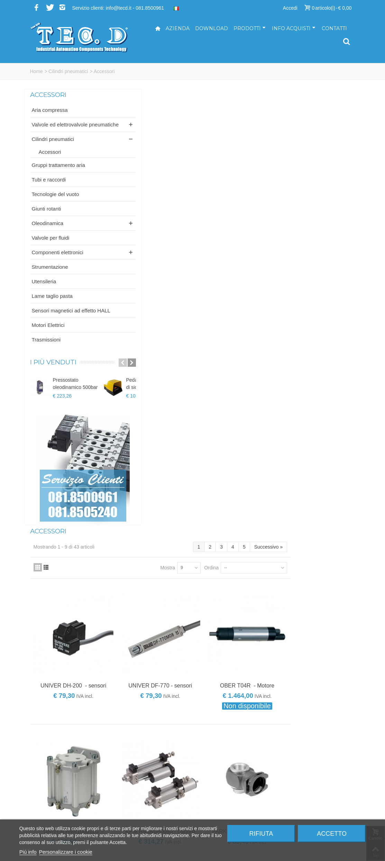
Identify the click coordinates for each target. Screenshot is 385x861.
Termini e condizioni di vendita (314, 812)
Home (36, 71)
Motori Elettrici (48, 340)
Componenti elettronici (57, 260)
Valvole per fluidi (51, 245)
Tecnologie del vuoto (55, 201)
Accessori (50, 159)
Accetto (332, 833)
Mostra (232, 129)
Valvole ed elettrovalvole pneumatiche (60, 128)
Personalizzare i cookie (65, 852)
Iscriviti (310, 698)
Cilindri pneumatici (68, 71)
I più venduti (53, 377)
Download (211, 28)
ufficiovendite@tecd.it (221, 804)
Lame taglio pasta (52, 303)
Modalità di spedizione (306, 804)
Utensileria (44, 289)
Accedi (290, 8)
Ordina (275, 129)
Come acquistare (300, 790)
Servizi (289, 782)
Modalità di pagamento (306, 797)
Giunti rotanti (46, 216)
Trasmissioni (46, 354)
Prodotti (249, 28)
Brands (128, 582)
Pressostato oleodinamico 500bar (75, 398)
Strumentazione (50, 274)
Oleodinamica (48, 230)
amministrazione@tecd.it (224, 790)
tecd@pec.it (210, 782)
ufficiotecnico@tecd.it (221, 797)
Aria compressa (50, 110)
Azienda (178, 28)
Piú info (28, 852)
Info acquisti (293, 28)
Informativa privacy (302, 819)
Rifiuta (261, 833)
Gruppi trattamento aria (58, 172)
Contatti (334, 28)
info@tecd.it (210, 775)
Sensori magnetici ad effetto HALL (56, 321)
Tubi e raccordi (49, 187)
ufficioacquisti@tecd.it (221, 812)
